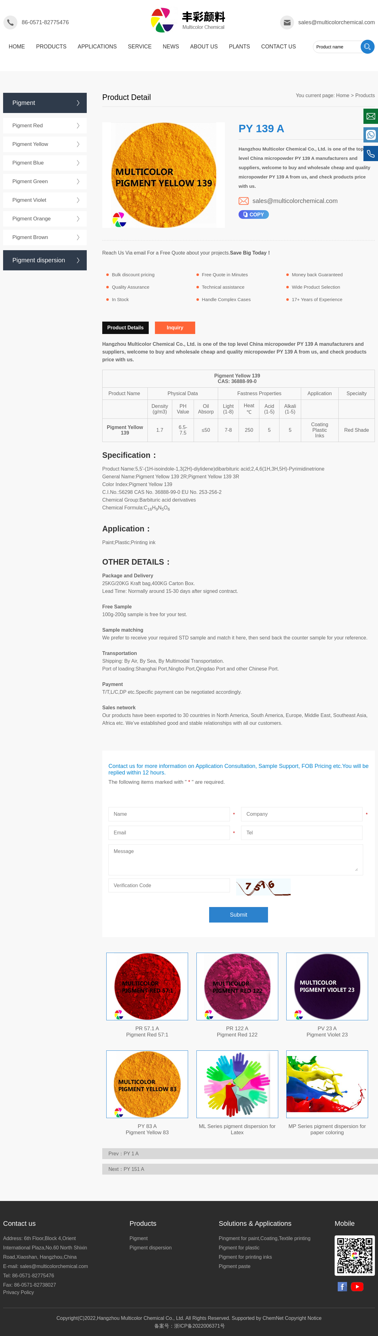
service (140, 46)
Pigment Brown (30, 237)
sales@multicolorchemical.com (336, 22)
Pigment (23, 102)
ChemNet (273, 1318)
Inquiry (175, 327)
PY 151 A (134, 1169)
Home (17, 46)
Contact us (278, 46)
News (171, 46)
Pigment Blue (28, 163)
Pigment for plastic (239, 1247)
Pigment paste (234, 1266)
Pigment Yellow (30, 144)
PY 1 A (131, 1153)
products (51, 46)
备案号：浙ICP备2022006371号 (189, 1326)
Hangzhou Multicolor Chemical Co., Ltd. (140, 1318)
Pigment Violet (29, 200)
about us (204, 46)
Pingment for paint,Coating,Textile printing (264, 1238)
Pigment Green (30, 181)
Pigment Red (27, 126)
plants (239, 46)
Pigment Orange (31, 219)
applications (97, 46)
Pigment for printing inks (245, 1257)
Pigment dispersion (38, 260)
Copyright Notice (303, 1318)
